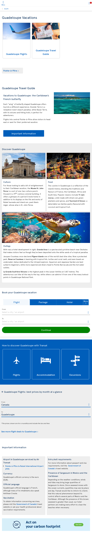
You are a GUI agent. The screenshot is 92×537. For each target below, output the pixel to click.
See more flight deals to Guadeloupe (19, 431)
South (6, 9)
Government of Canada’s (26, 504)
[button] (16, 302)
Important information (23, 133)
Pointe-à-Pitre (10, 70)
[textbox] (46, 312)
